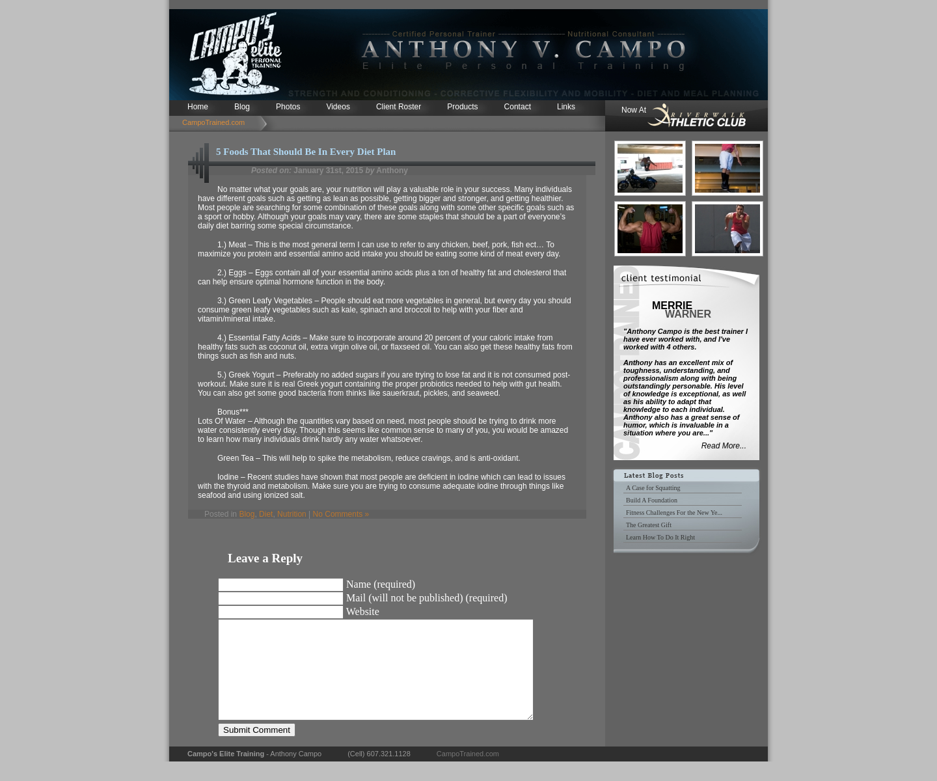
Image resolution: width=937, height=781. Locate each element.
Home (197, 106)
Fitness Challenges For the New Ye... (674, 512)
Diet (266, 514)
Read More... (723, 445)
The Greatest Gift (649, 524)
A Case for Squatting (653, 487)
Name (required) (380, 584)
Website (362, 611)
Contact (517, 106)
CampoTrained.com (213, 122)
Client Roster (398, 106)
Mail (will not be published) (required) (427, 597)
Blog (242, 106)
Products (462, 106)
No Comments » (341, 514)
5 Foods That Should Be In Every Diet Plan (306, 151)
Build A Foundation (651, 500)
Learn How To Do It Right (660, 537)
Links (566, 106)
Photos (288, 106)
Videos (337, 106)
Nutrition (291, 514)
